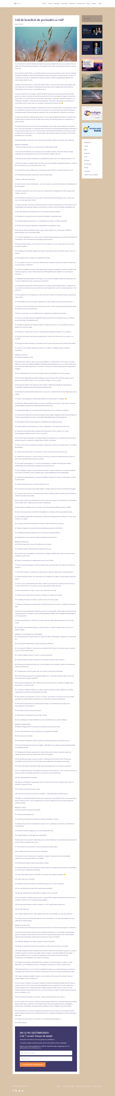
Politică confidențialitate (83, 1086)
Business (72, 3)
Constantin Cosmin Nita (34, 1004)
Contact (57, 1086)
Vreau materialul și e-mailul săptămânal (32, 1064)
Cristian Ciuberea (47, 1004)
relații (86, 167)
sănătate (87, 171)
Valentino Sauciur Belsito (52, 1006)
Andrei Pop (22, 1004)
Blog (88, 3)
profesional (87, 164)
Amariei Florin (54, 1001)
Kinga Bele (68, 1004)
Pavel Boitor (28, 1006)
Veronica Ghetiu (66, 1006)
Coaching (64, 3)
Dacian (94, 3)
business (87, 153)
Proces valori (81, 3)
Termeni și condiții (68, 1086)
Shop (50, 3)
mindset (86, 160)
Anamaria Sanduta (65, 1001)
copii (85, 157)
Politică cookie (97, 1086)
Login (100, 3)
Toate (86, 146)
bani (85, 149)
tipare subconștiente (91, 175)
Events (44, 3)
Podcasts (56, 3)
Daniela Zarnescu (59, 1004)
